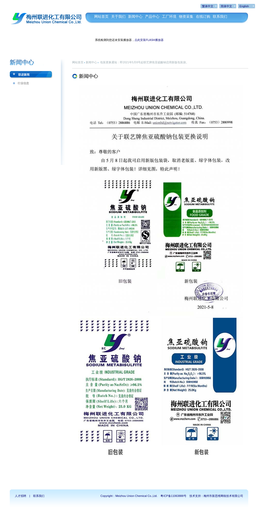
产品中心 (152, 17)
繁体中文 (207, 6)
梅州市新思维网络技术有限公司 (223, 495)
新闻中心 (135, 17)
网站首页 (101, 17)
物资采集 (186, 17)
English (244, 6)
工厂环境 (169, 17)
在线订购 (203, 17)
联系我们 (220, 17)
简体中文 (226, 6)
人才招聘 (20, 495)
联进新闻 (24, 74)
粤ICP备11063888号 (173, 495)
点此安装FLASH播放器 (149, 39)
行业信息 (23, 83)
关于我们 (118, 17)
